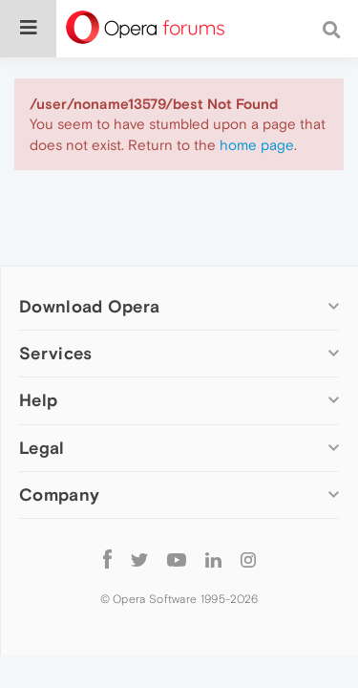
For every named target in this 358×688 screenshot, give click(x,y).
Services (55, 353)
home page (257, 145)
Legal (42, 448)
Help (38, 400)
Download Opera (89, 306)
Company (59, 494)
